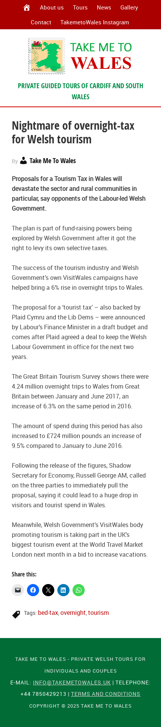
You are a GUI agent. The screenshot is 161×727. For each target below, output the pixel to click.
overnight (73, 612)
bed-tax (48, 612)
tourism (98, 612)
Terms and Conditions (105, 693)
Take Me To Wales (80, 56)
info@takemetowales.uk (72, 682)
